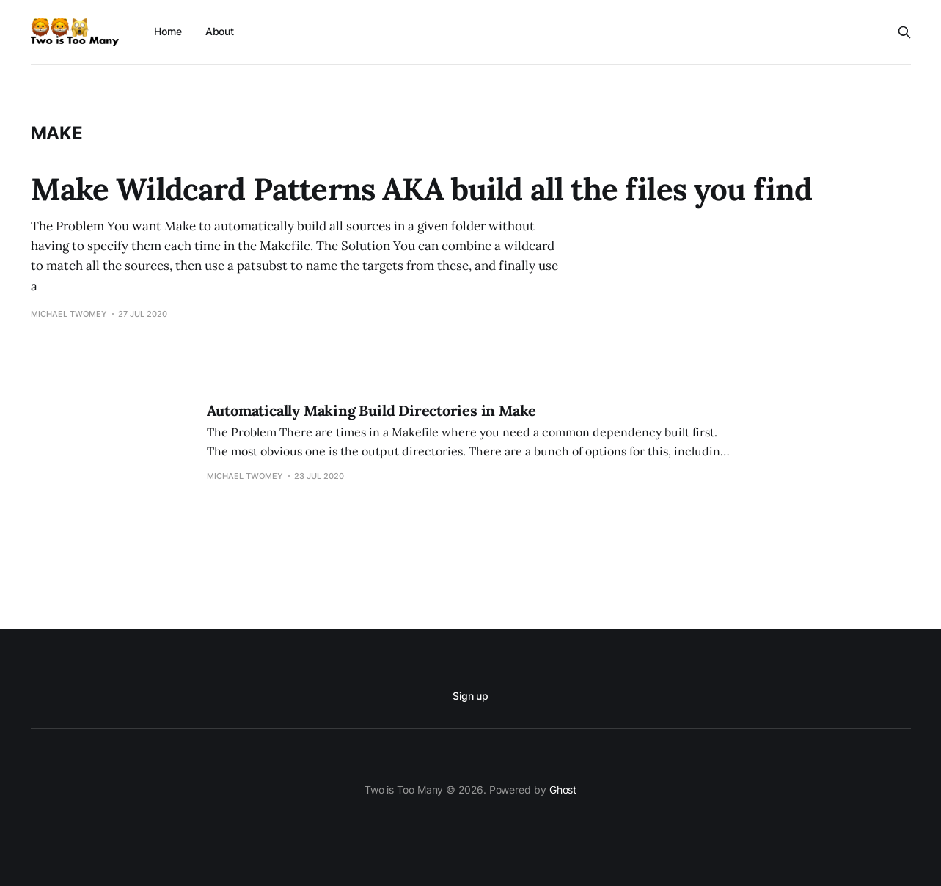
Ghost (563, 789)
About (220, 31)
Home (168, 31)
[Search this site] (904, 32)
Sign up (470, 695)
